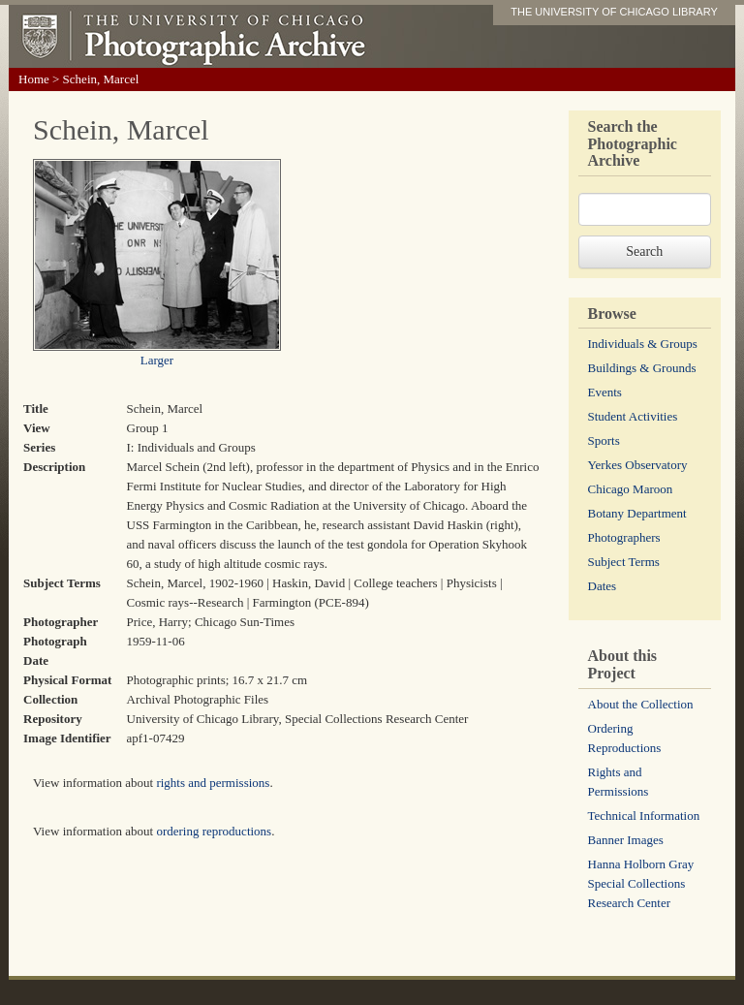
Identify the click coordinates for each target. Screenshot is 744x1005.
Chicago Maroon (630, 489)
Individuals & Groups (643, 343)
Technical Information (644, 815)
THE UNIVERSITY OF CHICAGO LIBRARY (614, 11)
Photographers (624, 537)
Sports (604, 440)
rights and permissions (212, 782)
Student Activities (633, 416)
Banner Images (626, 839)
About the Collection (641, 704)
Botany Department (637, 513)
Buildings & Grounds (642, 368)
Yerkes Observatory (638, 464)
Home (33, 79)
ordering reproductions (213, 831)
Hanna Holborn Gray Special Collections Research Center (641, 883)
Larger (156, 360)
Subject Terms (624, 561)
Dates (602, 586)
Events (605, 392)
